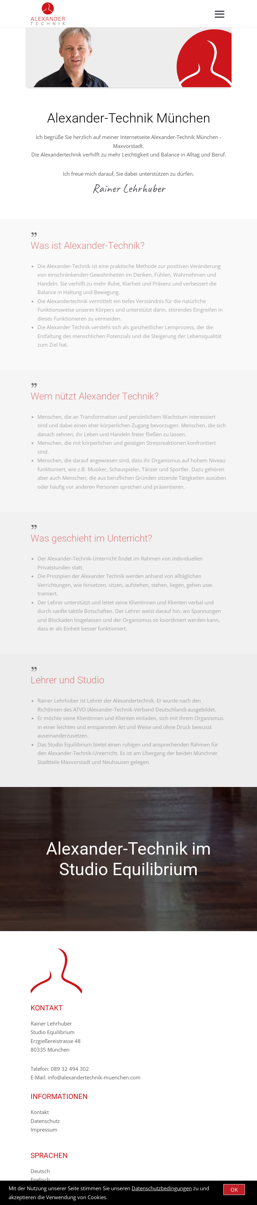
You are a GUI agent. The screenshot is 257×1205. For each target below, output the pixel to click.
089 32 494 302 (70, 1068)
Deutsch (40, 1171)
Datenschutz (45, 1120)
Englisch (40, 1179)
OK (234, 1189)
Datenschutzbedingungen (162, 1188)
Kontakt (40, 1112)
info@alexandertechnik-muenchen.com (94, 1077)
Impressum (44, 1129)
